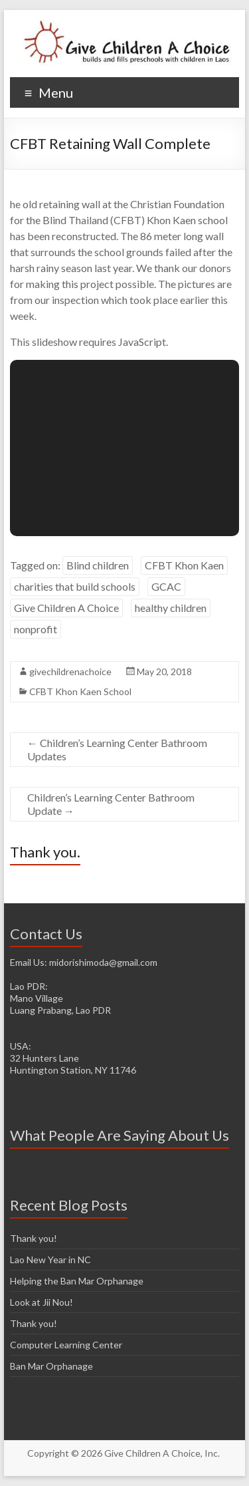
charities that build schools (74, 586)
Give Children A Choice (66, 607)
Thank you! (33, 1238)
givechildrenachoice (70, 671)
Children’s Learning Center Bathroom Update (111, 804)
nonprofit (35, 629)
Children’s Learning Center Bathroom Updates (117, 749)
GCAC (166, 586)
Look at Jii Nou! (41, 1302)
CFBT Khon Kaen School (80, 691)
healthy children (171, 607)
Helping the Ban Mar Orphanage (76, 1280)
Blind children (97, 565)
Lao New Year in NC (50, 1259)
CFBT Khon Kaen (184, 565)
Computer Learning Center (66, 1344)
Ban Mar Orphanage (51, 1366)
